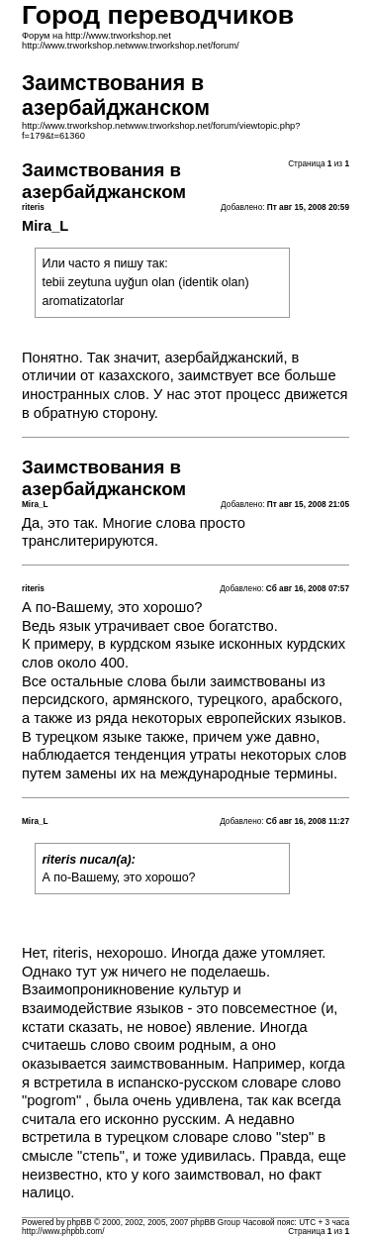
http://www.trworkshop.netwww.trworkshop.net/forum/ (130, 46)
